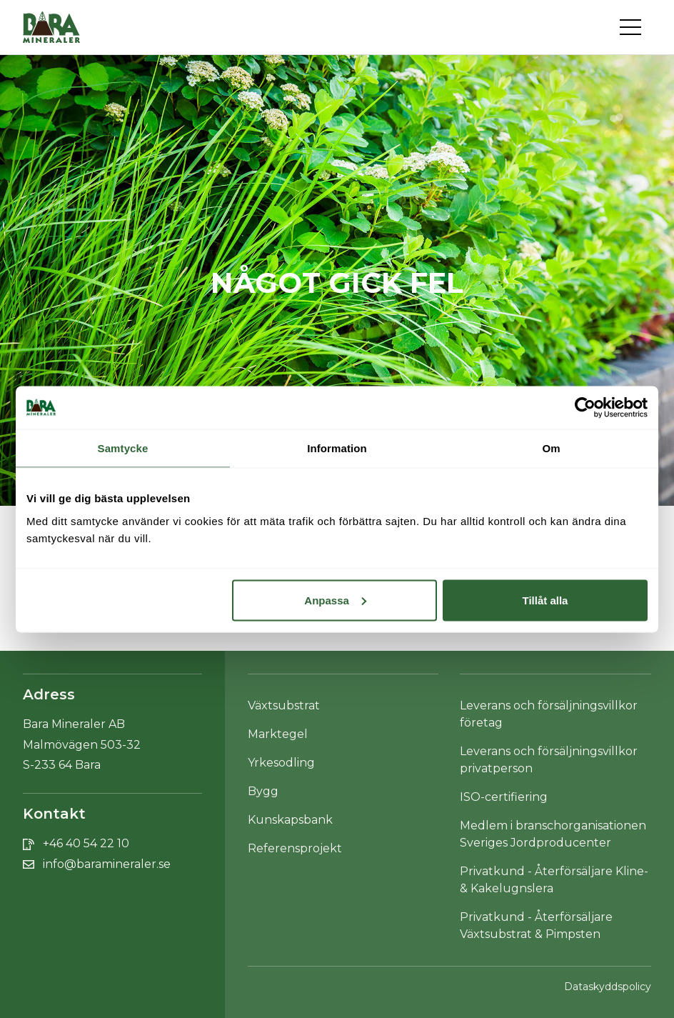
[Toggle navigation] (635, 27)
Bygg (263, 791)
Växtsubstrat (284, 705)
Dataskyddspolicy (607, 986)
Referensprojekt (295, 848)
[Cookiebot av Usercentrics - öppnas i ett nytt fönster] (585, 407)
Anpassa (335, 600)
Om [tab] (551, 447)
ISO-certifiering (504, 797)
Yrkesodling (281, 762)
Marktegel (278, 734)
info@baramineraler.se (107, 864)
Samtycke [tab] (123, 447)
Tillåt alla (545, 600)
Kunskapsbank (290, 820)
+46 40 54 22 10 (86, 843)
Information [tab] (337, 447)
